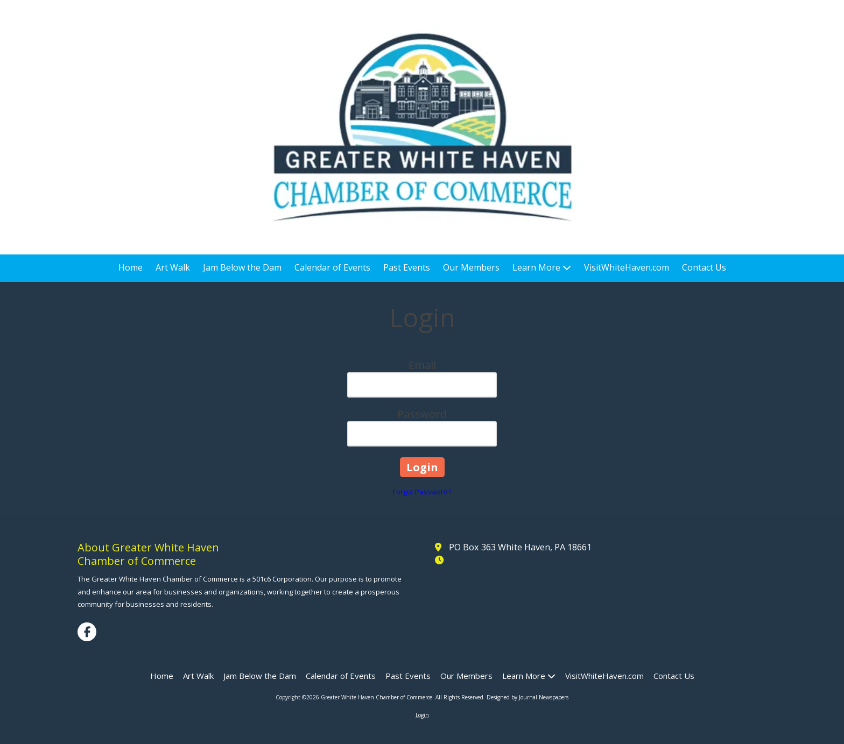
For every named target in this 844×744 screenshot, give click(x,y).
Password (422, 414)
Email (422, 365)
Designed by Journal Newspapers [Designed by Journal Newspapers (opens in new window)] (527, 697)
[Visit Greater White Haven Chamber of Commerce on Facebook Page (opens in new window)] (87, 631)
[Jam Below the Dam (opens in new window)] (242, 268)
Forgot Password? (422, 492)
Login (422, 715)
